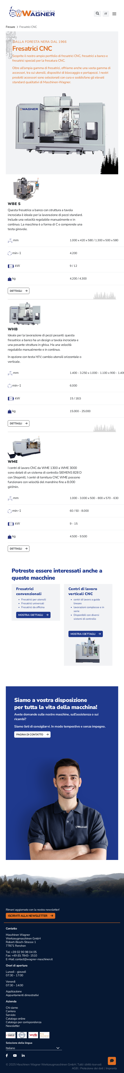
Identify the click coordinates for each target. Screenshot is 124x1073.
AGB (75, 1068)
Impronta (111, 1068)
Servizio (10, 1015)
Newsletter (13, 1026)
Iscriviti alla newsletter (28, 916)
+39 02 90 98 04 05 (24, 952)
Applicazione (14, 991)
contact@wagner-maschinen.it (34, 959)
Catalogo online (15, 1019)
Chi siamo (12, 1008)
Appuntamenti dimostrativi (22, 995)
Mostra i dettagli (31, 615)
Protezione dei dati (91, 1068)
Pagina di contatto (30, 734)
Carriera (11, 1011)
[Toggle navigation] (114, 14)
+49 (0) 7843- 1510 (24, 955)
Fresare (10, 27)
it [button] (106, 14)
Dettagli (16, 291)
